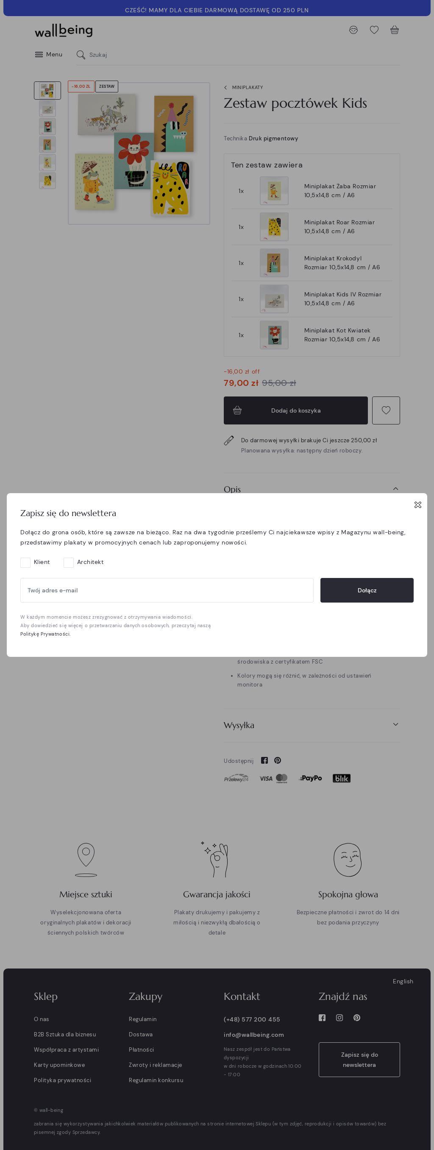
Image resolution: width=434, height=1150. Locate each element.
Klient (42, 562)
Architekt (90, 562)
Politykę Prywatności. (45, 634)
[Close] (418, 504)
